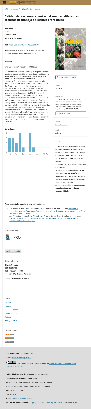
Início (7, 9)
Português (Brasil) (12, 320)
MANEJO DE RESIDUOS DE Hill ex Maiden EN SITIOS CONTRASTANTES (44, 218)
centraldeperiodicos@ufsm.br (24, 398)
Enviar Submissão (13, 251)
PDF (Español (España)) (67, 77)
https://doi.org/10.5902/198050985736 (24, 45)
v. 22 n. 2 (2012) (26, 9)
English (8, 306)
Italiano (8, 317)
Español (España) (11, 310)
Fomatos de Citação (64, 113)
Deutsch (8, 303)
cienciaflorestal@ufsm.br (21, 358)
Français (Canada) (12, 313)
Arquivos (14, 9)
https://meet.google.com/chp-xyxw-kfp (45, 402)
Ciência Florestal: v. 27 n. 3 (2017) (22, 220)
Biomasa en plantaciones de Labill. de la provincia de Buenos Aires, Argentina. (43, 210)
